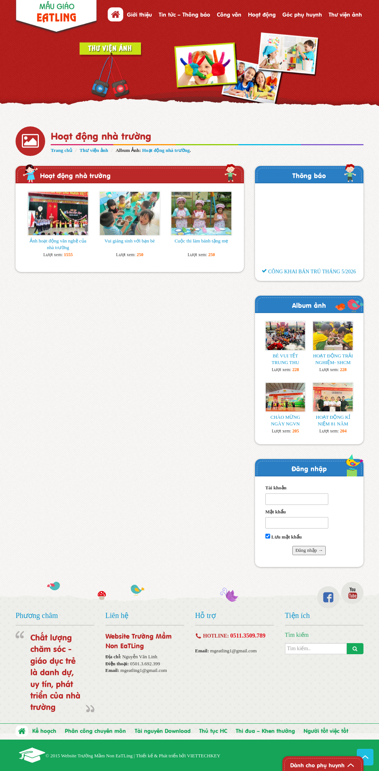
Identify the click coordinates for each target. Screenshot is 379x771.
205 (295, 431)
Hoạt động (262, 14)
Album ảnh (309, 304)
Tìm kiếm (297, 635)
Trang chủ (61, 150)
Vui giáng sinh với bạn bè (129, 241)
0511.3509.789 (247, 635)
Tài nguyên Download (163, 730)
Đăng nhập (309, 468)
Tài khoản (275, 487)
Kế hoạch (44, 730)
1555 (68, 254)
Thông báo (309, 175)
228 (295, 369)
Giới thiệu (139, 14)
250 (140, 254)
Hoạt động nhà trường (166, 150)
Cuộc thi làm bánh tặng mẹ (201, 241)
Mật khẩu (275, 511)
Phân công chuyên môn (95, 730)
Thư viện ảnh (345, 14)
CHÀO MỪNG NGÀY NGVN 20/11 (285, 423)
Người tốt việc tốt (325, 730)
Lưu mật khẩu (283, 537)
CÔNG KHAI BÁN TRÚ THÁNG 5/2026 (309, 275)
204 (343, 431)
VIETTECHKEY (203, 755)
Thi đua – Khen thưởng (265, 730)
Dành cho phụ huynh (317, 765)
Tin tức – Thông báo (184, 14)
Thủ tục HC (213, 730)
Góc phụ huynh (302, 14)
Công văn (229, 14)
